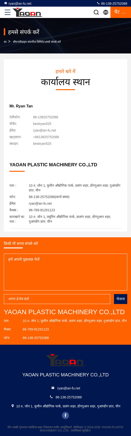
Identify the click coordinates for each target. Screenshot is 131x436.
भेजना (120, 299)
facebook (65, 415)
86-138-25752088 (111, 3)
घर (5, 42)
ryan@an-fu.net (17, 3)
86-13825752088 (45, 117)
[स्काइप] (42, 143)
